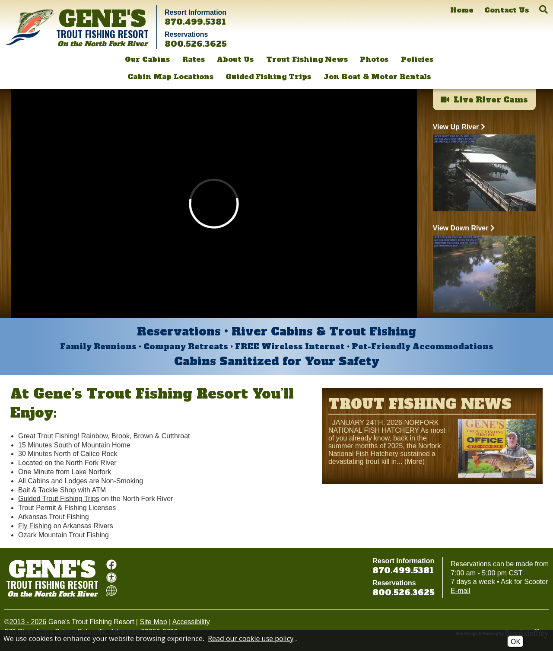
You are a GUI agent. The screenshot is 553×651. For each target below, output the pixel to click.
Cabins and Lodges (57, 481)
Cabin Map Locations (170, 76)
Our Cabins (147, 59)
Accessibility (191, 621)
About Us (235, 59)
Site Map (153, 621)
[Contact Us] (506, 10)
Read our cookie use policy (250, 638)
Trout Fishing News (307, 59)
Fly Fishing (34, 526)
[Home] (462, 10)
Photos (374, 59)
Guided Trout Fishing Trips (58, 498)
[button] (543, 9)
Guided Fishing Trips (268, 76)
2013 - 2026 (28, 621)
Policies (417, 59)
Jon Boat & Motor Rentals (377, 76)
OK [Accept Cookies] (515, 641)
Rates (193, 59)
